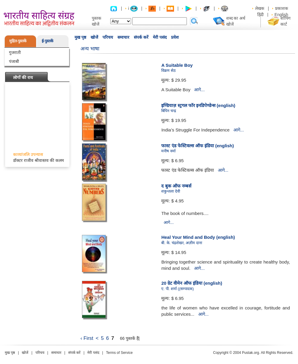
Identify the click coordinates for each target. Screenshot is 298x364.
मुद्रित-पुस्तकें (18, 41)
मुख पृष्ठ (80, 37)
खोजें (94, 37)
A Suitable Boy (177, 65)
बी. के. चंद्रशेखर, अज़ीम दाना (181, 243)
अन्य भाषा (89, 49)
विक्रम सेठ (168, 70)
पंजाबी (14, 61)
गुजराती (15, 52)
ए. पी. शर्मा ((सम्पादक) (177, 288)
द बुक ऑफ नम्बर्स (176, 185)
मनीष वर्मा (168, 151)
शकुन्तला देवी (170, 191)
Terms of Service (119, 353)
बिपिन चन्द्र (168, 111)
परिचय (108, 37)
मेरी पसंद (160, 37)
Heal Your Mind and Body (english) (198, 237)
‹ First (86, 338)
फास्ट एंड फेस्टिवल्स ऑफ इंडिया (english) (197, 145)
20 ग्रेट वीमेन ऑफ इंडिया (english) (191, 283)
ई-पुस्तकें (47, 41)
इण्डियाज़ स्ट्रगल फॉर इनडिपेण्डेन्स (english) (198, 105)
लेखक (259, 8)
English (281, 14)
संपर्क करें (141, 37)
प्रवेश (175, 37)
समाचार (123, 37)
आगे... (199, 89)
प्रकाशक (281, 8)
